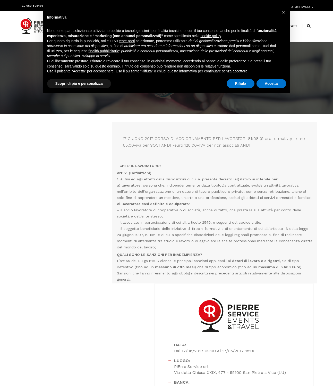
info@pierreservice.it (154, 330)
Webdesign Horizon (209, 373)
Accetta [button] (271, 85)
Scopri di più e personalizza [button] (79, 85)
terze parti (127, 42)
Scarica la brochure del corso (242, 249)
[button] (283, 12)
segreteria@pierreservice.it (163, 336)
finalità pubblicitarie (104, 52)
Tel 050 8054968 (32, 4)
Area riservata (298, 4)
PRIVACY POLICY (301, 373)
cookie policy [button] (210, 37)
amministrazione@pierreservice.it (179, 342)
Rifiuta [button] (240, 85)
